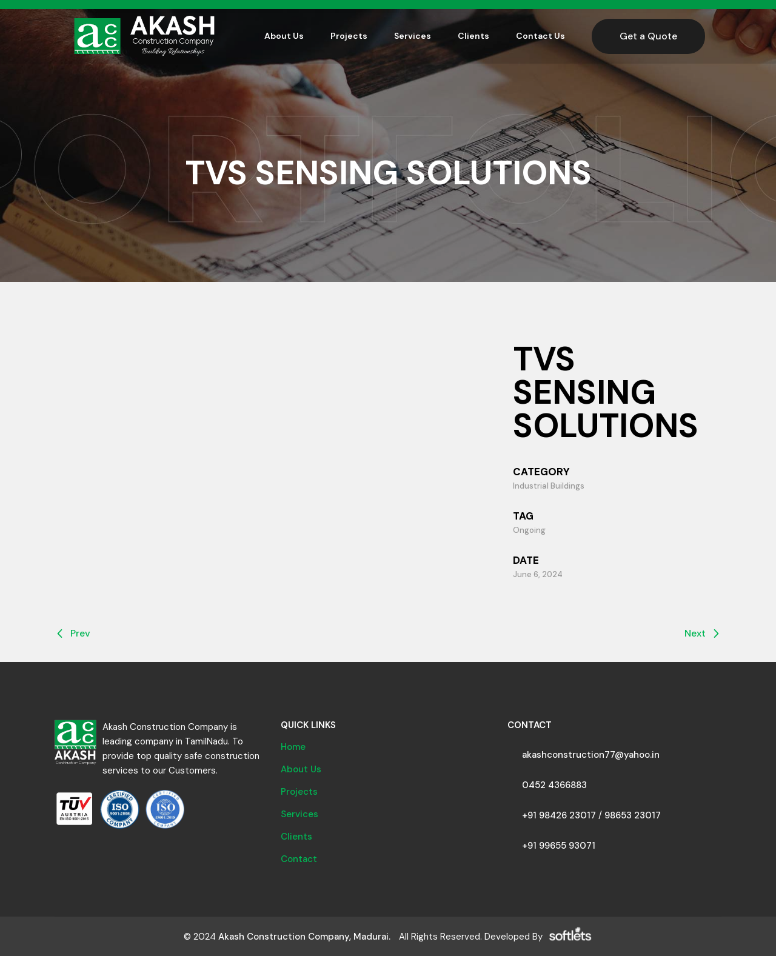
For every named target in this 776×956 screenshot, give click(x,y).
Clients (296, 837)
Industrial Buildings (548, 486)
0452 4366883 (554, 785)
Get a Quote (648, 36)
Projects (299, 792)
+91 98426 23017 (559, 815)
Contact (299, 859)
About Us (301, 769)
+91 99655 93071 (558, 846)
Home (293, 747)
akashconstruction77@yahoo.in (591, 755)
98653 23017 (632, 815)
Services (299, 814)
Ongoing (529, 530)
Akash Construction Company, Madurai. (304, 937)
